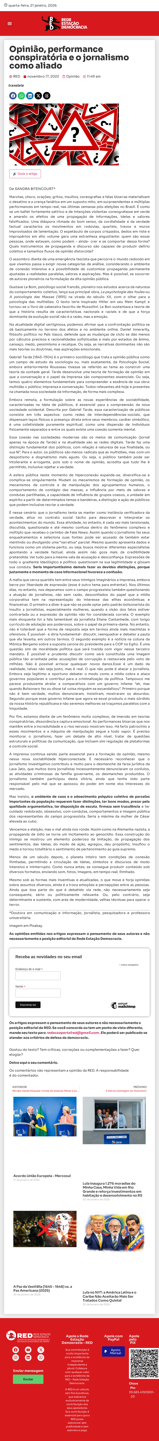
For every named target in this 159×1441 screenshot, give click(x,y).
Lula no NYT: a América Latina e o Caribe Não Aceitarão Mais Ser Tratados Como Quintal (109, 1296)
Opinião (73, 76)
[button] (9, 23)
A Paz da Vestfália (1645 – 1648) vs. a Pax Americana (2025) (42, 1288)
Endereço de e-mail (29, 969)
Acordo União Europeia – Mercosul (42, 1176)
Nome (20, 986)
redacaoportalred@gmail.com (72, 1033)
